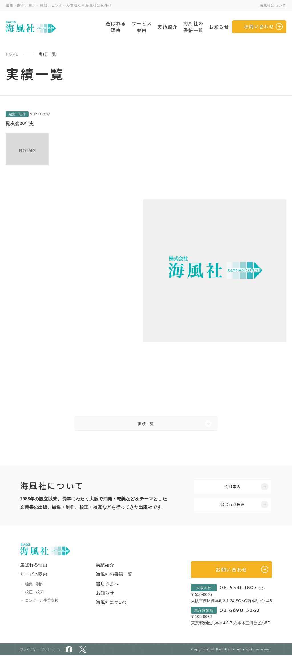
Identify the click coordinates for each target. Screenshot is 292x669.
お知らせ (219, 26)
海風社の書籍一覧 (193, 27)
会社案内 (233, 491)
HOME (12, 54)
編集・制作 (34, 594)
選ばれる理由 (116, 27)
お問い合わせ (259, 26)
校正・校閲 (34, 602)
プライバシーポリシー (37, 663)
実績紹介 (167, 26)
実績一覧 (146, 425)
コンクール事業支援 (41, 611)
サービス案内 (142, 27)
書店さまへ (104, 594)
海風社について (273, 5)
